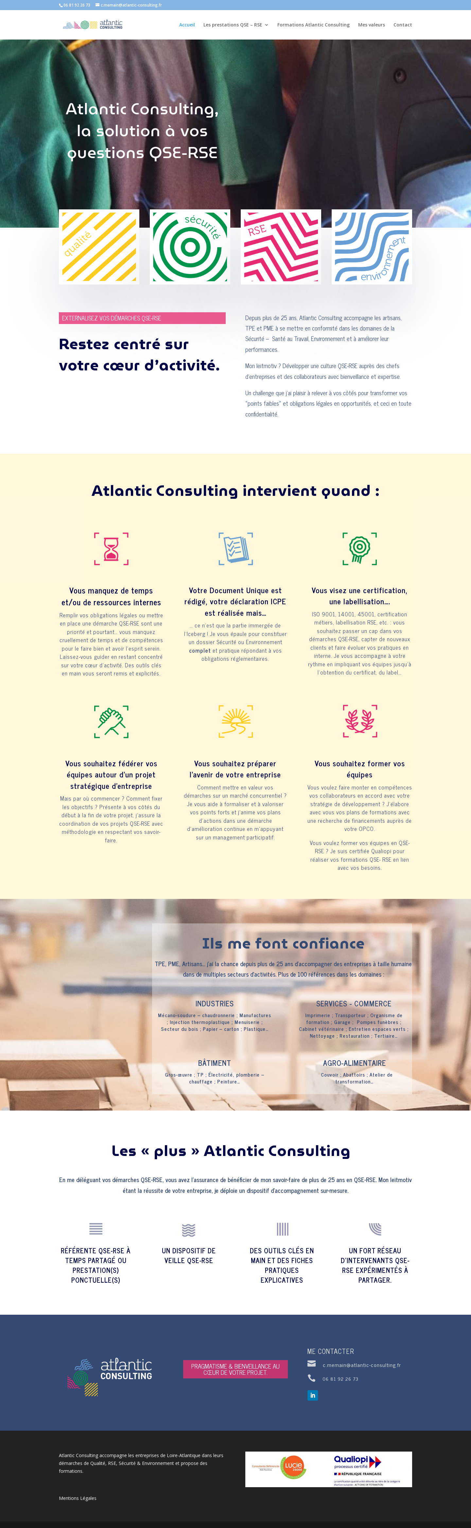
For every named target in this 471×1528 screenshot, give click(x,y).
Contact (402, 25)
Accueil (187, 25)
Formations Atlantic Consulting (313, 25)
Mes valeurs (371, 25)
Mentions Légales (77, 1498)
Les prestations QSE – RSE (232, 25)
